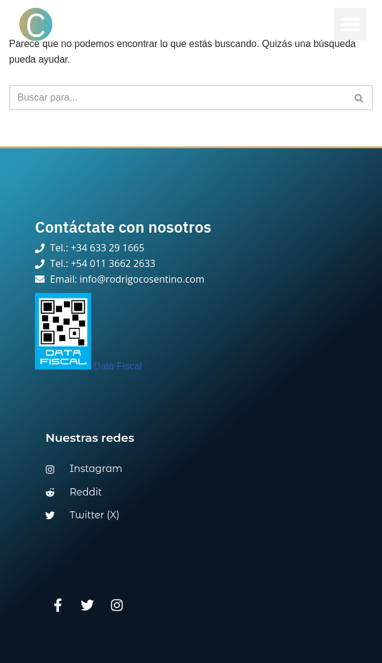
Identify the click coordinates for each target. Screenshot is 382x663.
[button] (350, 24)
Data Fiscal (88, 366)
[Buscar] (177, 97)
